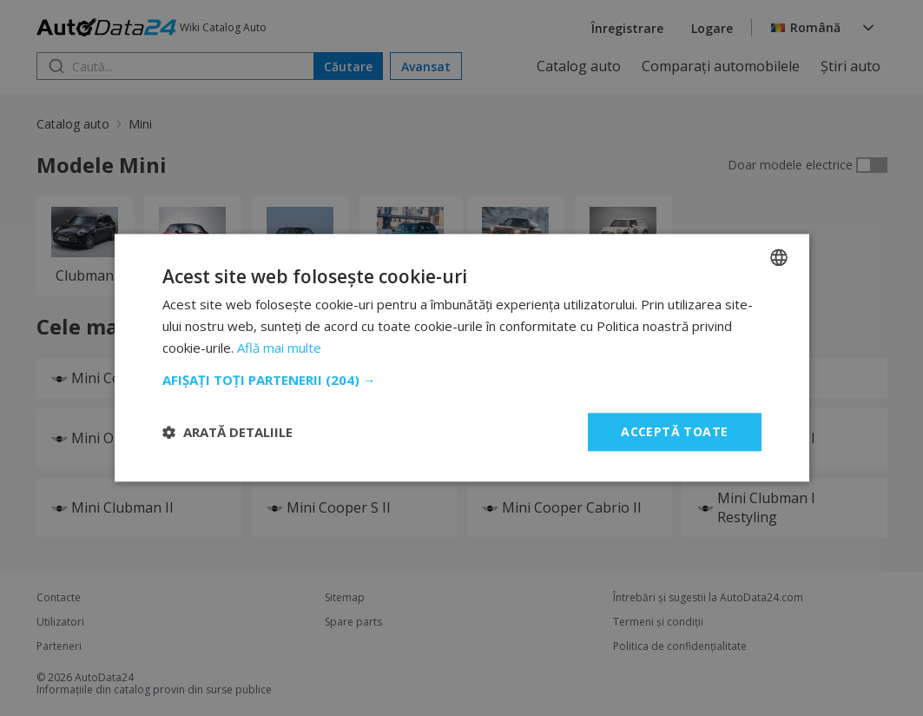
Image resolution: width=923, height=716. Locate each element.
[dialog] (461, 358)
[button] (461, 380)
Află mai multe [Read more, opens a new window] (279, 347)
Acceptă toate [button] (674, 431)
